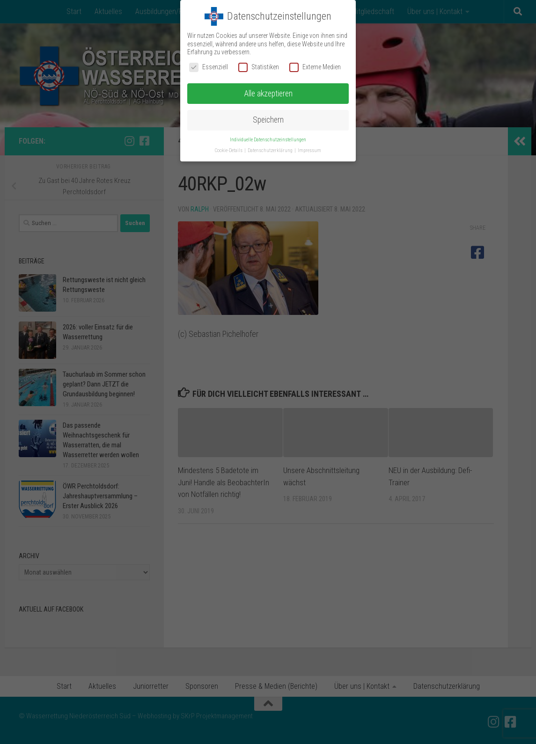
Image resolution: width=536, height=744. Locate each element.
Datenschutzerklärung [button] (271, 150)
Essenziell (208, 67)
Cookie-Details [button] (229, 150)
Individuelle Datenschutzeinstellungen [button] (268, 140)
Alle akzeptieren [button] (268, 93)
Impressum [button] (309, 150)
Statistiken (258, 67)
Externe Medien (315, 67)
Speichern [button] (268, 119)
